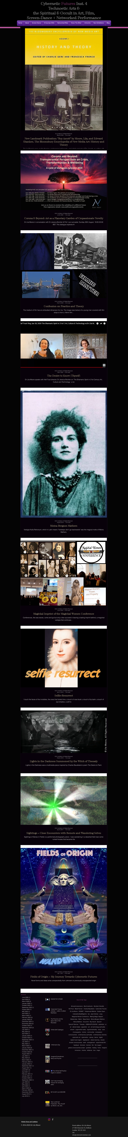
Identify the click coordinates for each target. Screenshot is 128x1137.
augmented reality (81, 1029)
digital (101, 1037)
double (103, 1040)
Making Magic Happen (96, 1016)
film (93, 1045)
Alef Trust (71, 1009)
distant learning (95, 1040)
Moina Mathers (77, 1022)
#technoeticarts (88, 1006)
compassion (98, 1032)
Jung (100, 1014)
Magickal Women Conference (80, 1016)
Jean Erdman (94, 1014)
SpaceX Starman (73, 1024)
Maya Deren (86, 1019)
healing (94, 1047)
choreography (77, 1032)
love (94, 1050)
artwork (72, 1029)
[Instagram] (49, 1119)
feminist (88, 1045)
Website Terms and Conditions (29, 1121)
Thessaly (82, 1024)
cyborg (91, 1037)
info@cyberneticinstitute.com (81, 1135)
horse (99, 1047)
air (70, 1027)
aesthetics (101, 1024)
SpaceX (99, 1022)
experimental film (101, 1042)
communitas (90, 1032)
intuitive (84, 1050)
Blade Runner (79, 1009)
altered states (76, 1027)
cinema (84, 1032)
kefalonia (89, 1050)
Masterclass (73, 1019)
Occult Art (86, 1022)
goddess (88, 1047)
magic (98, 1050)
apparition (84, 1027)
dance (96, 1037)
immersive (78, 1050)
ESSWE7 (81, 1011)
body (99, 1029)
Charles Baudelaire (89, 1009)
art (89, 1027)
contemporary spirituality (85, 1035)
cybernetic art (76, 1037)
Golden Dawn (101, 1011)
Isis (89, 1014)
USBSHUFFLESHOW (91, 1024)
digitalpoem (86, 1040)
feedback (76, 1045)
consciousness (72, 1035)
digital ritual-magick (76, 1040)
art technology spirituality (98, 1027)
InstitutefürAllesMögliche (80, 1014)
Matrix (80, 1019)
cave (103, 1029)
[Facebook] (52, 1119)
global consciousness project (76, 1047)
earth (84, 1042)
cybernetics (84, 1037)
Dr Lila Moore (74, 1011)
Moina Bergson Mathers (98, 1019)
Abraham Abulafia (99, 1006)
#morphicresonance (77, 1006)
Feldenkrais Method (90, 1011)
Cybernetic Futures (101, 1009)
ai (105, 1024)
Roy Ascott (93, 1022)
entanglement (91, 1042)
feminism (82, 1045)
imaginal (104, 1047)
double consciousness (75, 1042)
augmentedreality (92, 1029)
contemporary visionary (100, 1035)
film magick (98, 1045)
